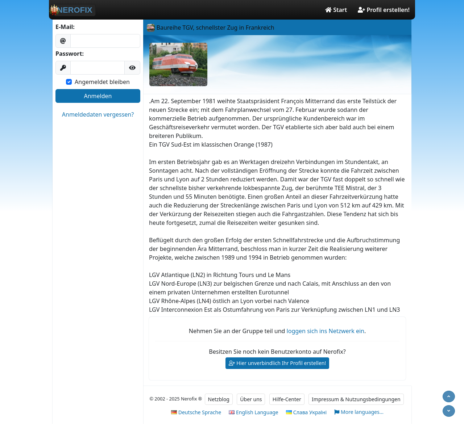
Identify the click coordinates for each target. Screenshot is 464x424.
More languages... (359, 412)
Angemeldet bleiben (102, 82)
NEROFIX (73, 10)
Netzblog (218, 399)
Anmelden (98, 96)
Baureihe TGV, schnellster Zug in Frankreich (210, 28)
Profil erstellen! (384, 10)
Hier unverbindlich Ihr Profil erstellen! (277, 363)
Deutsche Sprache (196, 412)
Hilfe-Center (287, 399)
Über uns (251, 399)
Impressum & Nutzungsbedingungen (356, 399)
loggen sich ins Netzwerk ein (325, 331)
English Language (253, 412)
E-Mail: (65, 27)
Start (336, 10)
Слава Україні (306, 412)
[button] (132, 68)
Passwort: (69, 54)
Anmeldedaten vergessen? (98, 114)
